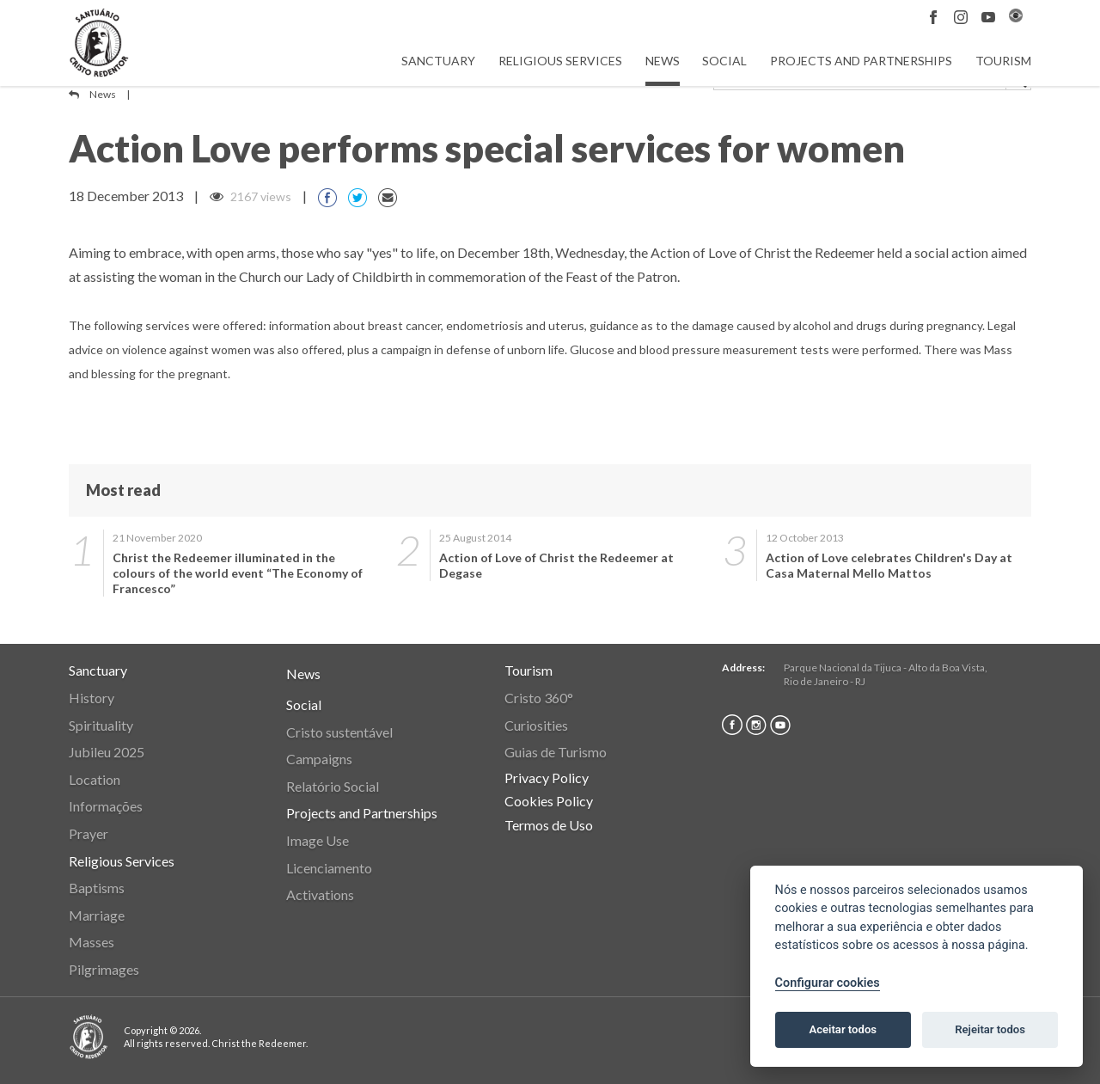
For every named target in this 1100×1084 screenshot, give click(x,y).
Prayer (88, 833)
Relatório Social (332, 786)
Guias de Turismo (555, 752)
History (91, 697)
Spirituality (101, 725)
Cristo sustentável (339, 732)
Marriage (97, 915)
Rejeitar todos (990, 1029)
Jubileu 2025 (106, 752)
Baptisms (97, 887)
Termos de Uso (548, 825)
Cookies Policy (548, 801)
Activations (320, 894)
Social (724, 60)
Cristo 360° (538, 697)
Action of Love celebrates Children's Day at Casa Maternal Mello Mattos (889, 565)
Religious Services (560, 60)
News (662, 60)
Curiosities (536, 725)
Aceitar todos (843, 1029)
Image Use (317, 840)
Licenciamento (329, 868)
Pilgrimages (104, 969)
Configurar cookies (827, 983)
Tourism (1003, 60)
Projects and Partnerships (861, 60)
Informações (106, 806)
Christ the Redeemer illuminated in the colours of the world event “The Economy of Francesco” (238, 573)
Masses (91, 942)
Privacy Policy (546, 777)
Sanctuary (438, 60)
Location (94, 779)
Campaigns (319, 758)
